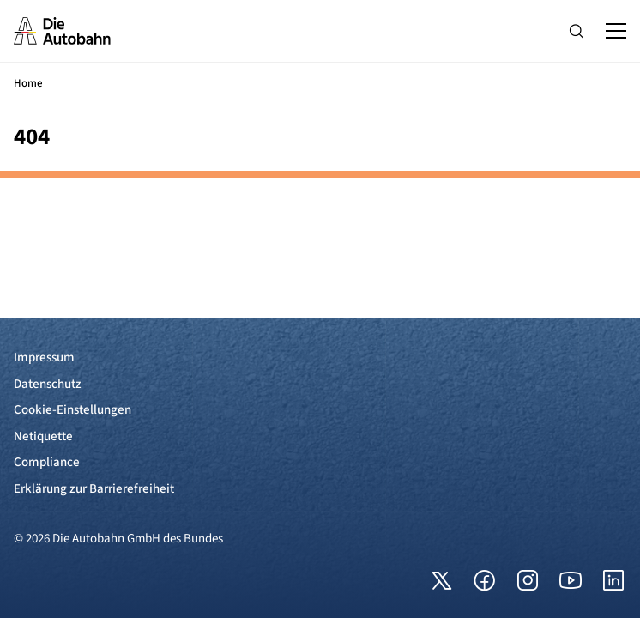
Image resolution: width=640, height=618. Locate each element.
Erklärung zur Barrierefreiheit (94, 489)
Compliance (47, 462)
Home (28, 83)
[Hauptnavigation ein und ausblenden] (616, 31)
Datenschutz (48, 384)
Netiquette (43, 436)
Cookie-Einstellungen (72, 410)
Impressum (44, 357)
